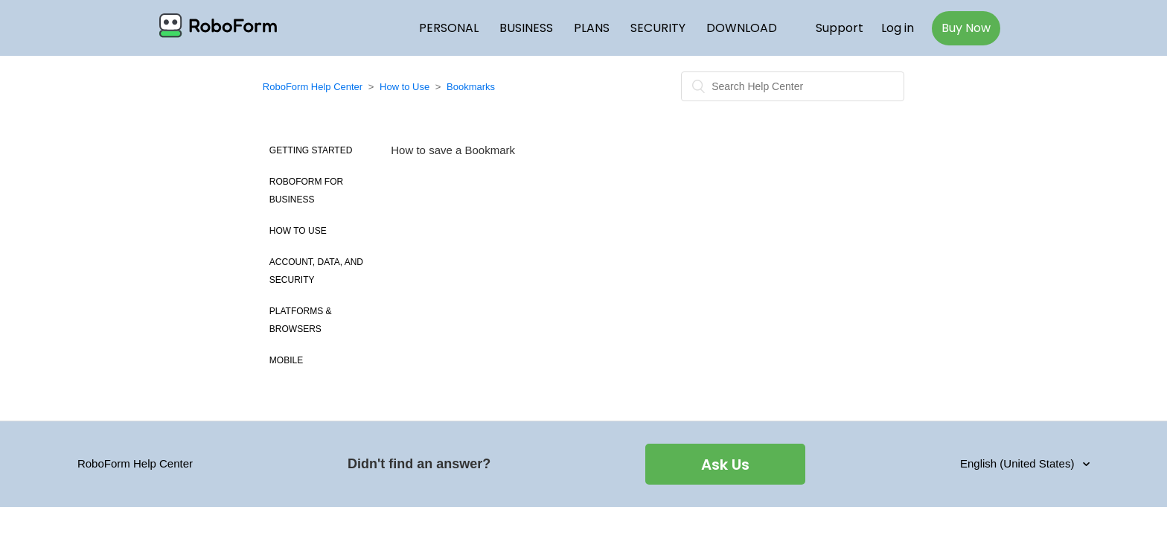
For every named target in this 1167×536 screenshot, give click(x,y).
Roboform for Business (306, 190)
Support (839, 27)
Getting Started (311, 150)
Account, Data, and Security (316, 271)
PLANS (592, 27)
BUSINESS (526, 27)
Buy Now (966, 27)
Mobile (286, 360)
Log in (897, 27)
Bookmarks (471, 86)
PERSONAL (449, 27)
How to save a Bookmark (453, 150)
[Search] (792, 86)
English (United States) (1019, 463)
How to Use (404, 86)
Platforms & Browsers (300, 320)
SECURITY (657, 27)
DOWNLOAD (741, 27)
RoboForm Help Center (312, 86)
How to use (298, 231)
